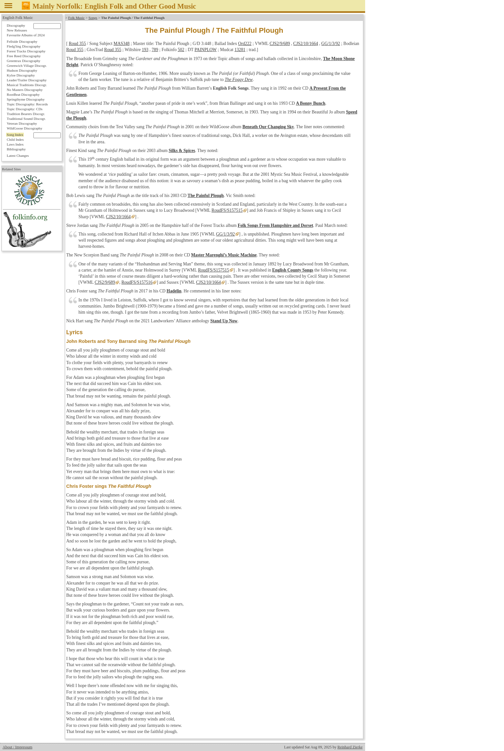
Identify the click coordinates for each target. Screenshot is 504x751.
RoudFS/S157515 (227, 210)
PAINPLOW (205, 49)
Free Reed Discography (24, 56)
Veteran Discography (22, 123)
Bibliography (16, 149)
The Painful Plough (206, 195)
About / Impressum (17, 747)
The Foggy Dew (239, 79)
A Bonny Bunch (310, 103)
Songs (92, 18)
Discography (16, 25)
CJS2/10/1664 (305, 43)
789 (155, 49)
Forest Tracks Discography (26, 51)
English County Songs (292, 270)
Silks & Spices (182, 150)
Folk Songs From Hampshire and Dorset (275, 225)
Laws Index (15, 144)
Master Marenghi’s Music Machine (224, 255)
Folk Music (76, 18)
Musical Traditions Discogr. (27, 85)
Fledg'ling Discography (23, 46)
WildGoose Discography (24, 128)
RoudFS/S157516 (137, 282)
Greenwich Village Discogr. (27, 65)
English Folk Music (18, 17)
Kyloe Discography (21, 75)
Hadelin (173, 291)
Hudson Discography (22, 70)
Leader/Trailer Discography (27, 80)
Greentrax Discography (23, 61)
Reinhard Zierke (350, 747)
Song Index (15, 135)
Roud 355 (77, 43)
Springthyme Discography (26, 99)
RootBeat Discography (23, 94)
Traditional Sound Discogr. (26, 119)
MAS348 (121, 43)
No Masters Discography (25, 90)
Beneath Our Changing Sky (268, 126)
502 (181, 49)
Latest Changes (18, 155)
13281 (239, 49)
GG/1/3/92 (330, 43)
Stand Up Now (224, 320)
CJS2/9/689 (280, 43)
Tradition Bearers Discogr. (26, 114)
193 (145, 49)
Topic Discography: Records (27, 104)
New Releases (17, 30)
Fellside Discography (22, 41)
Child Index (15, 139)
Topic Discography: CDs (24, 109)
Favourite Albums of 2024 (26, 35)
